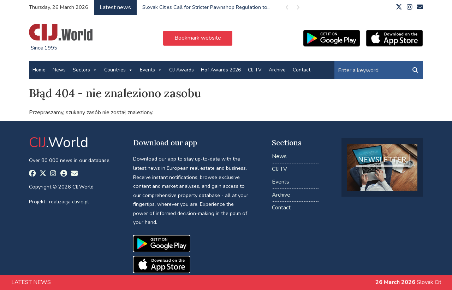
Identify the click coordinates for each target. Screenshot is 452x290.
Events (151, 70)
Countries (118, 70)
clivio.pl (80, 201)
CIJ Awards (181, 69)
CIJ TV (255, 69)
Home (39, 69)
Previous (287, 8)
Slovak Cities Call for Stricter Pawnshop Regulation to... (206, 7)
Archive (277, 69)
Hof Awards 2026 (221, 69)
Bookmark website (197, 38)
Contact (301, 69)
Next (297, 8)
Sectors (85, 70)
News (59, 69)
